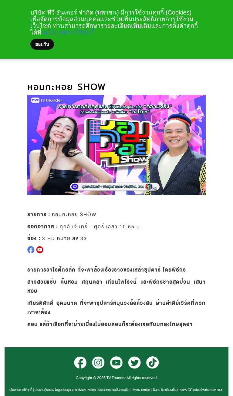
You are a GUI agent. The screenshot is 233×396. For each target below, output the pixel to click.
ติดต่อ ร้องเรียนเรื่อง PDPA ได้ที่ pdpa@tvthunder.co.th (188, 390)
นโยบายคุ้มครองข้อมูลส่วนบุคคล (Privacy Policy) (65, 390)
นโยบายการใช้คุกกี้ (20, 390)
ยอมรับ (42, 44)
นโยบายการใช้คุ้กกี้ (68, 32)
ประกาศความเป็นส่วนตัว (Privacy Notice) (124, 390)
